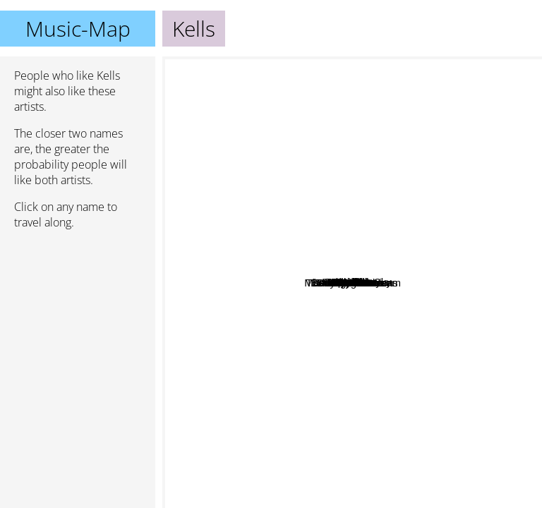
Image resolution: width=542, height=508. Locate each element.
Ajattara (439, 66)
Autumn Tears (304, 490)
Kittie (201, 93)
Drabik (327, 114)
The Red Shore (335, 417)
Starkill (297, 384)
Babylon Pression (382, 400)
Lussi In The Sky (447, 259)
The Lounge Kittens (257, 321)
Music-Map (78, 28)
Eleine (235, 307)
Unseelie (306, 264)
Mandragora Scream (383, 352)
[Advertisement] (77, 315)
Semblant (423, 465)
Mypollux (365, 283)
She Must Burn (362, 301)
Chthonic (346, 232)
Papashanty (490, 214)
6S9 (475, 252)
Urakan (433, 151)
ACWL (300, 431)
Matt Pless (194, 369)
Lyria (301, 110)
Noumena (244, 195)
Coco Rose (473, 270)
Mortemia (404, 326)
